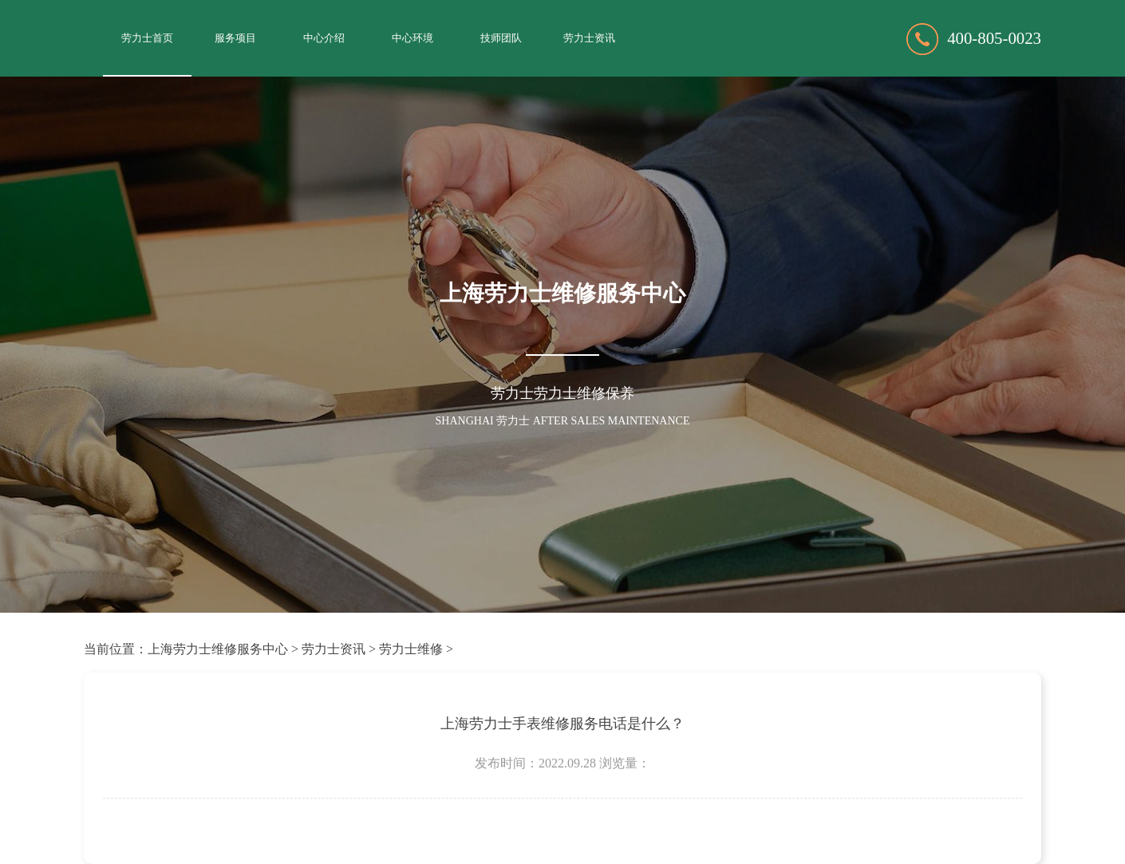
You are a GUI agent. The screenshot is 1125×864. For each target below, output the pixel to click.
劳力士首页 (147, 38)
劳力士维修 (411, 649)
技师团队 (501, 38)
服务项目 (235, 38)
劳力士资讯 (589, 38)
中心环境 (412, 38)
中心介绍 (324, 38)
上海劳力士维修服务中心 (218, 649)
